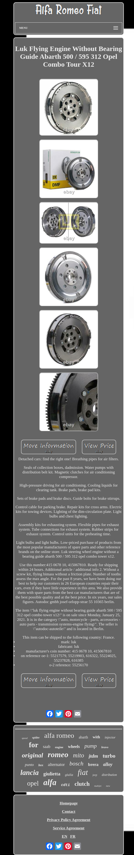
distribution (109, 775)
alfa (49, 782)
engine (59, 747)
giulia (69, 775)
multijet (97, 786)
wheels (74, 746)
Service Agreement (68, 828)
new (108, 785)
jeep (95, 775)
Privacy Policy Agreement (68, 820)
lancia (29, 772)
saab (46, 746)
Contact (68, 811)
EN (64, 836)
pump (90, 746)
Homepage (69, 803)
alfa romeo (59, 735)
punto (29, 764)
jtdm (93, 756)
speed (25, 738)
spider (36, 737)
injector (110, 737)
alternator (56, 764)
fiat (83, 772)
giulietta (51, 774)
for (33, 745)
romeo (58, 754)
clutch (82, 784)
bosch (76, 763)
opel (33, 783)
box (40, 765)
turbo (109, 756)
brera (93, 764)
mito (78, 755)
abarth (83, 737)
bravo (104, 747)
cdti (65, 785)
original (32, 755)
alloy (107, 764)
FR (72, 836)
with (96, 737)
